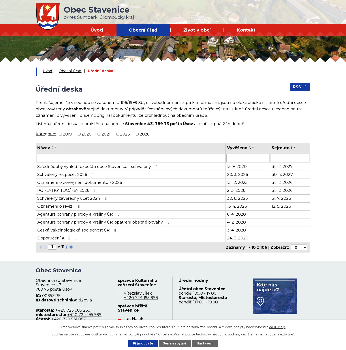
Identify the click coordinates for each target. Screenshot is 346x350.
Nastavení (205, 343)
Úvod (96, 30)
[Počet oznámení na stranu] (299, 247)
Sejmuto (282, 147)
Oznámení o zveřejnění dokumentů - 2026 (83, 182)
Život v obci (197, 30)
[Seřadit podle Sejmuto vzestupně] (294, 146)
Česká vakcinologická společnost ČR (77, 230)
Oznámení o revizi (59, 206)
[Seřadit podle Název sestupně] (56, 148)
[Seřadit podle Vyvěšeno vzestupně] (253, 146)
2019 (67, 134)
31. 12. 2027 (282, 166)
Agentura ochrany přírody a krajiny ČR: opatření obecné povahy (104, 222)
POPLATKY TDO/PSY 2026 (67, 190)
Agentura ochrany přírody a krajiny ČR (79, 214)
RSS (300, 87)
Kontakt (246, 30)
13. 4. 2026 (237, 206)
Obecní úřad (143, 30)
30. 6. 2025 (237, 198)
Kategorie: (46, 134)
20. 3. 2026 (237, 174)
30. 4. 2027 (282, 174)
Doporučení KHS (57, 238)
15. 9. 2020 (237, 166)
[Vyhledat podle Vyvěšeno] (247, 158)
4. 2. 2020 (236, 222)
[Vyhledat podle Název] (131, 158)
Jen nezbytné (175, 343)
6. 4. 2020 (236, 214)
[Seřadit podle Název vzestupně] (56, 146)
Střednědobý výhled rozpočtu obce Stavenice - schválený (98, 166)
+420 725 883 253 (72, 310)
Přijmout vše (143, 343)
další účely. (277, 327)
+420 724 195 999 (84, 314)
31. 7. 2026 (281, 198)
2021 (106, 134)
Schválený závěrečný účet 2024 (72, 198)
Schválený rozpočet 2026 (66, 174)
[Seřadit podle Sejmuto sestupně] (294, 148)
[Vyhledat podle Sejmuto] (290, 158)
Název (45, 147)
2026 (145, 134)
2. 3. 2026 (236, 190)
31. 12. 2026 (282, 182)
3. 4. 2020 (236, 230)
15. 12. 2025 (237, 182)
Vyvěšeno (239, 147)
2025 (125, 134)
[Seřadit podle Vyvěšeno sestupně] (253, 148)
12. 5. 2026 (281, 206)
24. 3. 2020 (237, 238)
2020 (86, 134)
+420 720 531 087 (68, 318)
